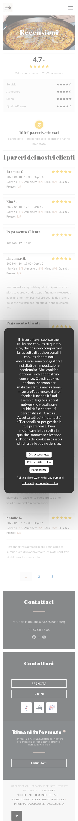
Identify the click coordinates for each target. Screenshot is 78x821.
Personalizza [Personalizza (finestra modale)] (39, 469)
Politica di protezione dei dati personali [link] (40, 477)
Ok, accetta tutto (39, 454)
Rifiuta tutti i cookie (39, 462)
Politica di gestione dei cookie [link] (40, 483)
